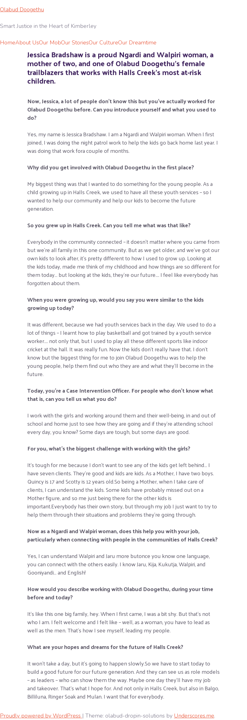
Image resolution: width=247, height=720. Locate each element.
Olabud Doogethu (22, 9)
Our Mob (50, 42)
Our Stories (75, 42)
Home (7, 42)
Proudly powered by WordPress (41, 715)
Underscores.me (194, 715)
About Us (27, 42)
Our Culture (103, 42)
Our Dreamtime (137, 42)
